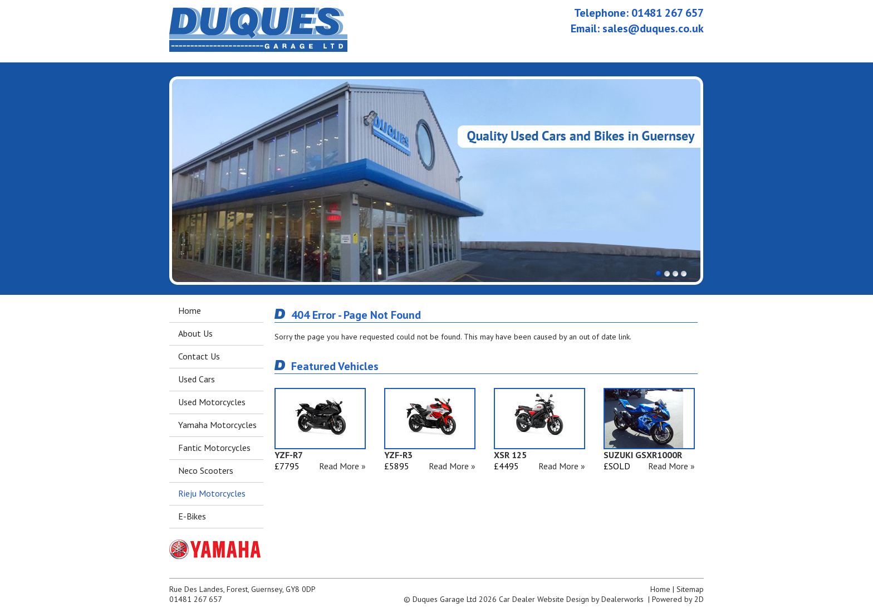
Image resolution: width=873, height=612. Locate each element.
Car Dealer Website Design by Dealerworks (571, 599)
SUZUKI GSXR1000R (643, 454)
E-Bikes (192, 516)
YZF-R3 (398, 454)
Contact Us (199, 356)
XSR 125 (510, 454)
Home (189, 310)
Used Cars (196, 379)
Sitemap (690, 589)
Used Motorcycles (212, 401)
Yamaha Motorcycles (217, 424)
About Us (195, 333)
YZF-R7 (288, 454)
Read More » (342, 466)
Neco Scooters (205, 470)
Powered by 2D (678, 599)
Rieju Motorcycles (212, 493)
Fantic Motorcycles (214, 447)
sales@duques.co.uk (653, 28)
